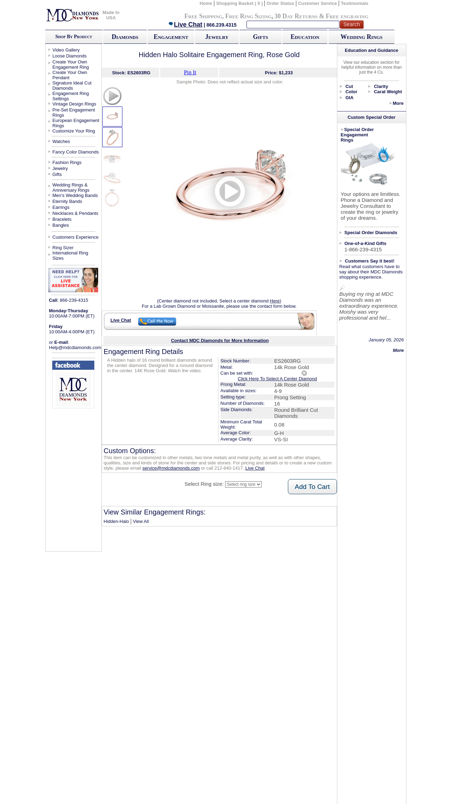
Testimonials (355, 3)
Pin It (190, 72)
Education (305, 36)
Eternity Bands (67, 201)
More (398, 103)
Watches (61, 141)
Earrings (61, 207)
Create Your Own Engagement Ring (71, 64)
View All (141, 521)
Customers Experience (76, 237)
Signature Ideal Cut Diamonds (72, 85)
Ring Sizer (63, 247)
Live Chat (185, 24)
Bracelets (62, 219)
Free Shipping (203, 16)
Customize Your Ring (74, 131)
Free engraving (347, 16)
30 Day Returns (296, 16)
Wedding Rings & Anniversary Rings (71, 187)
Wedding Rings (361, 36)
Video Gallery (66, 50)
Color (351, 91)
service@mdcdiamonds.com (171, 468)
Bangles (61, 225)
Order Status (280, 3)
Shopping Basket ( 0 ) (240, 3)
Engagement (171, 36)
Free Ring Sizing (248, 16)
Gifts (260, 36)
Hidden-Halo (116, 521)
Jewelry (216, 36)
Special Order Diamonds (370, 232)
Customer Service (317, 3)
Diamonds (125, 36)
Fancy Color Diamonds (76, 152)
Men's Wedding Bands (75, 195)
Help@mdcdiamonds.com (75, 347)
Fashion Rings (67, 162)
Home (206, 3)
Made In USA (110, 15)
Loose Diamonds (70, 56)
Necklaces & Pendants (76, 213)
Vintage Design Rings (74, 104)
